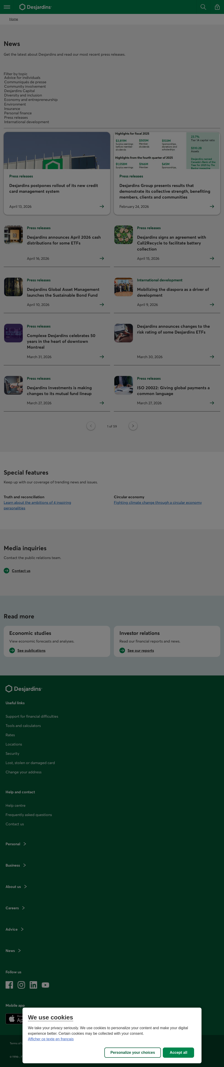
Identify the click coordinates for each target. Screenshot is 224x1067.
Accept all (178, 1052)
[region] (112, 1035)
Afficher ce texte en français (51, 1039)
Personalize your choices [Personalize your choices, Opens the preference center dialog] (132, 1052)
